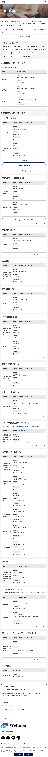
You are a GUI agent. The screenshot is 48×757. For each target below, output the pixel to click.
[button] (24, 36)
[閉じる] (45, 748)
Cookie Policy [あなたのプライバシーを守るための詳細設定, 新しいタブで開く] (18, 752)
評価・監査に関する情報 (21, 426)
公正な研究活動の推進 (26, 592)
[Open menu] (45, 2)
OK (28, 755)
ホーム (2, 718)
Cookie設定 (18, 755)
